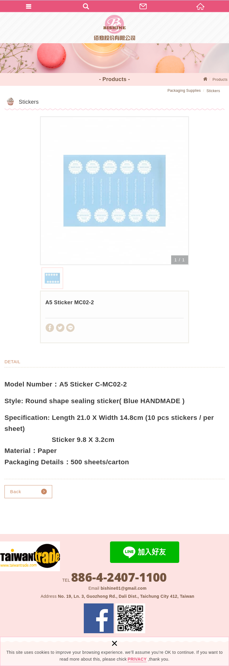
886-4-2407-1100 (119, 577)
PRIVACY (137, 659)
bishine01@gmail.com (123, 588)
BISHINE (114, 27)
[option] (114, 190)
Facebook (99, 618)
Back (15, 491)
